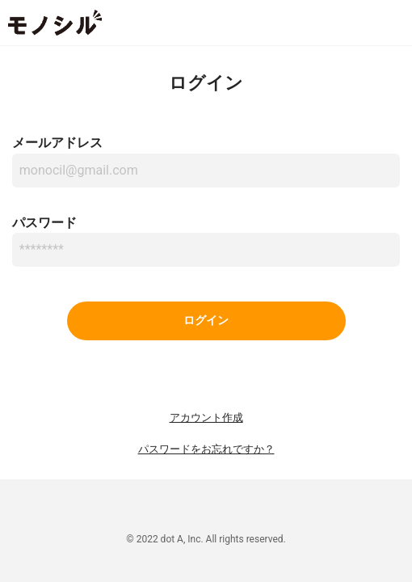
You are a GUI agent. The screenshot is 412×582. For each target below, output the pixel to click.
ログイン (206, 320)
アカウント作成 (206, 417)
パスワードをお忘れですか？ (206, 449)
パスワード (44, 222)
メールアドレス (57, 142)
